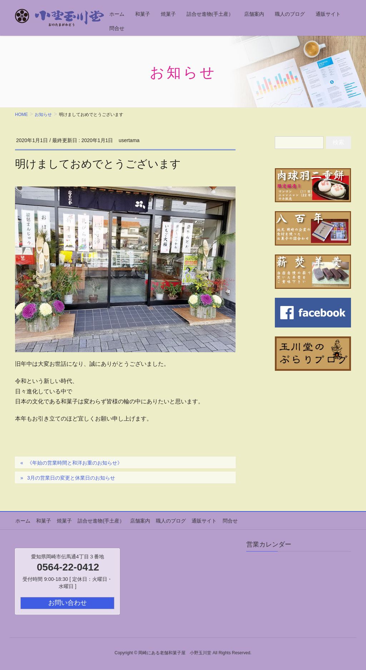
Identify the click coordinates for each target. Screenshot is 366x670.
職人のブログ (169, 520)
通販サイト (201, 520)
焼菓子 (63, 520)
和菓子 (42, 520)
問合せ (226, 520)
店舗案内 (138, 520)
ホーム (22, 520)
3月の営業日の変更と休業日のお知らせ (71, 478)
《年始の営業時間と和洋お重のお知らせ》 (74, 463)
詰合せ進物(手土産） (99, 520)
